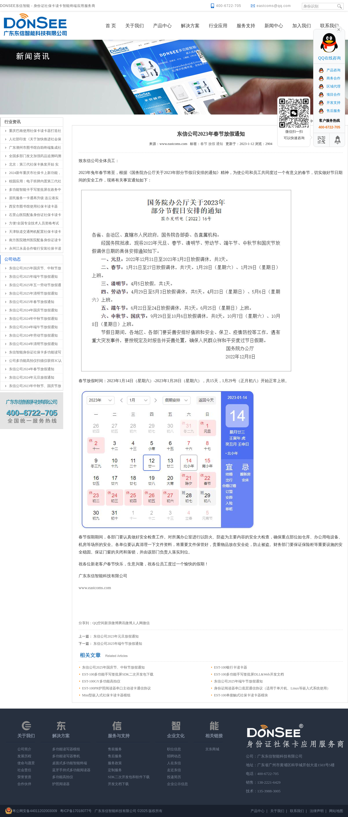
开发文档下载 (118, 784)
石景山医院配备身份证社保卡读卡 (35, 215)
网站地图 (336, 811)
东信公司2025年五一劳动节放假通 (35, 285)
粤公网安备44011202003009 (34, 811)
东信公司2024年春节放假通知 (31, 369)
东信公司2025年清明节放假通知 (33, 293)
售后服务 (115, 756)
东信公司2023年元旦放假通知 (116, 636)
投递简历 (174, 777)
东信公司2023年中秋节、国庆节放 (35, 386)
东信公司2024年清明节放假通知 (33, 344)
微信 (146, 623)
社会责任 (24, 770)
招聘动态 (174, 756)
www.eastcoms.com (95, 588)
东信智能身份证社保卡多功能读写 (35, 352)
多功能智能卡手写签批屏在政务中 (35, 190)
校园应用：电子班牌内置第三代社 (35, 181)
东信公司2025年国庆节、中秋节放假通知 (113, 667)
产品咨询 (329, 70)
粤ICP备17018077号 (76, 811)
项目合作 (329, 94)
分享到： (86, 623)
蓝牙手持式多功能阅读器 (71, 770)
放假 (211, 144)
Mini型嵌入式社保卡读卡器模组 (106, 695)
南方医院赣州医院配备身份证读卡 (35, 240)
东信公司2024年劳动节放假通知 (33, 335)
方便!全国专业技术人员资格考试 (34, 223)
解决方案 (190, 25)
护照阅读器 (61, 784)
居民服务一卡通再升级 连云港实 (34, 198)
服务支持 (246, 25)
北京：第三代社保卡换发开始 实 (34, 164)
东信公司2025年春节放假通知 (31, 302)
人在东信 (174, 763)
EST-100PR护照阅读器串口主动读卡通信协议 (116, 688)
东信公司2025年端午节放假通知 (33, 277)
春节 (203, 144)
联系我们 (329, 25)
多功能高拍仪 (62, 777)
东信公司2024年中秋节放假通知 (33, 319)
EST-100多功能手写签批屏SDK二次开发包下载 (117, 674)
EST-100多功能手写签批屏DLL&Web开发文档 (249, 674)
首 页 (111, 25)
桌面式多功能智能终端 (69, 763)
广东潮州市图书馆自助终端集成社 (35, 148)
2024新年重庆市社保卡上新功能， (35, 173)
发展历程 (24, 756)
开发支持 (329, 103)
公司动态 (12, 259)
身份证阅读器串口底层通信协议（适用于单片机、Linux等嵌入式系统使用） (272, 688)
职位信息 (174, 749)
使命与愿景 (26, 763)
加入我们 (301, 25)
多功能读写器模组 (66, 749)
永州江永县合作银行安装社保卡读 (35, 248)
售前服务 (115, 749)
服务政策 (115, 763)
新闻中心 (273, 25)
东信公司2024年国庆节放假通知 (33, 310)
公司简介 (24, 749)
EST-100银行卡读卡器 (230, 667)
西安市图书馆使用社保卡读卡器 (33, 206)
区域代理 (329, 86)
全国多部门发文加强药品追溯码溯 (35, 156)
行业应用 (218, 25)
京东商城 (212, 749)
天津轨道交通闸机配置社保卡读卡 (35, 232)
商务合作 (329, 78)
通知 (219, 144)
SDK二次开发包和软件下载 (129, 777)
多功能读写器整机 (66, 756)
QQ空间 (98, 623)
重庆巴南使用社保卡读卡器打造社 (35, 131)
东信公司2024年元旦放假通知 (31, 377)
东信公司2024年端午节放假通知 (33, 327)
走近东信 (174, 770)
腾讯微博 (125, 623)
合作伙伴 (24, 784)
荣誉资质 (24, 777)
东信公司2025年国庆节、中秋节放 (35, 268)
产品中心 (162, 25)
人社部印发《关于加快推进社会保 (35, 139)
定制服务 (115, 770)
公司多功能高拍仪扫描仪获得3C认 (35, 361)
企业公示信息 (177, 784)
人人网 (137, 623)
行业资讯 (12, 122)
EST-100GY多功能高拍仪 (101, 681)
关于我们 (134, 25)
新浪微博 (111, 623)
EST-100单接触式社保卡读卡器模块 (241, 695)
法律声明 (317, 811)
